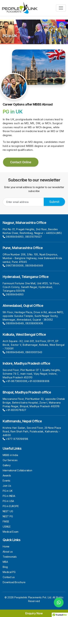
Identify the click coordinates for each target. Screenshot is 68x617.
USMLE (7, 526)
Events (6, 480)
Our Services (10, 460)
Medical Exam (10, 531)
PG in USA (8, 501)
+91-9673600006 (16, 381)
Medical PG (9, 572)
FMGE (6, 521)
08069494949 (34, 265)
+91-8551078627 (16, 409)
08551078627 (33, 236)
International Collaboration (17, 470)
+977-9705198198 (17, 438)
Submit (54, 202)
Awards (7, 475)
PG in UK (7, 490)
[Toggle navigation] (61, 7)
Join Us (7, 485)
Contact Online (20, 162)
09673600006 (15, 265)
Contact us (9, 577)
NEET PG (8, 516)
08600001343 (33, 352)
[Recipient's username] (23, 202)
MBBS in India (10, 455)
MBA (5, 561)
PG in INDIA (9, 495)
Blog (5, 566)
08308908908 (34, 323)
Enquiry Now (34, 613)
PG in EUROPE (11, 506)
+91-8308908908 (38, 381)
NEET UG (8, 511)
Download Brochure (14, 582)
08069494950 (15, 236)
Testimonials (10, 556)
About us (8, 551)
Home (6, 546)
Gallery (7, 465)
